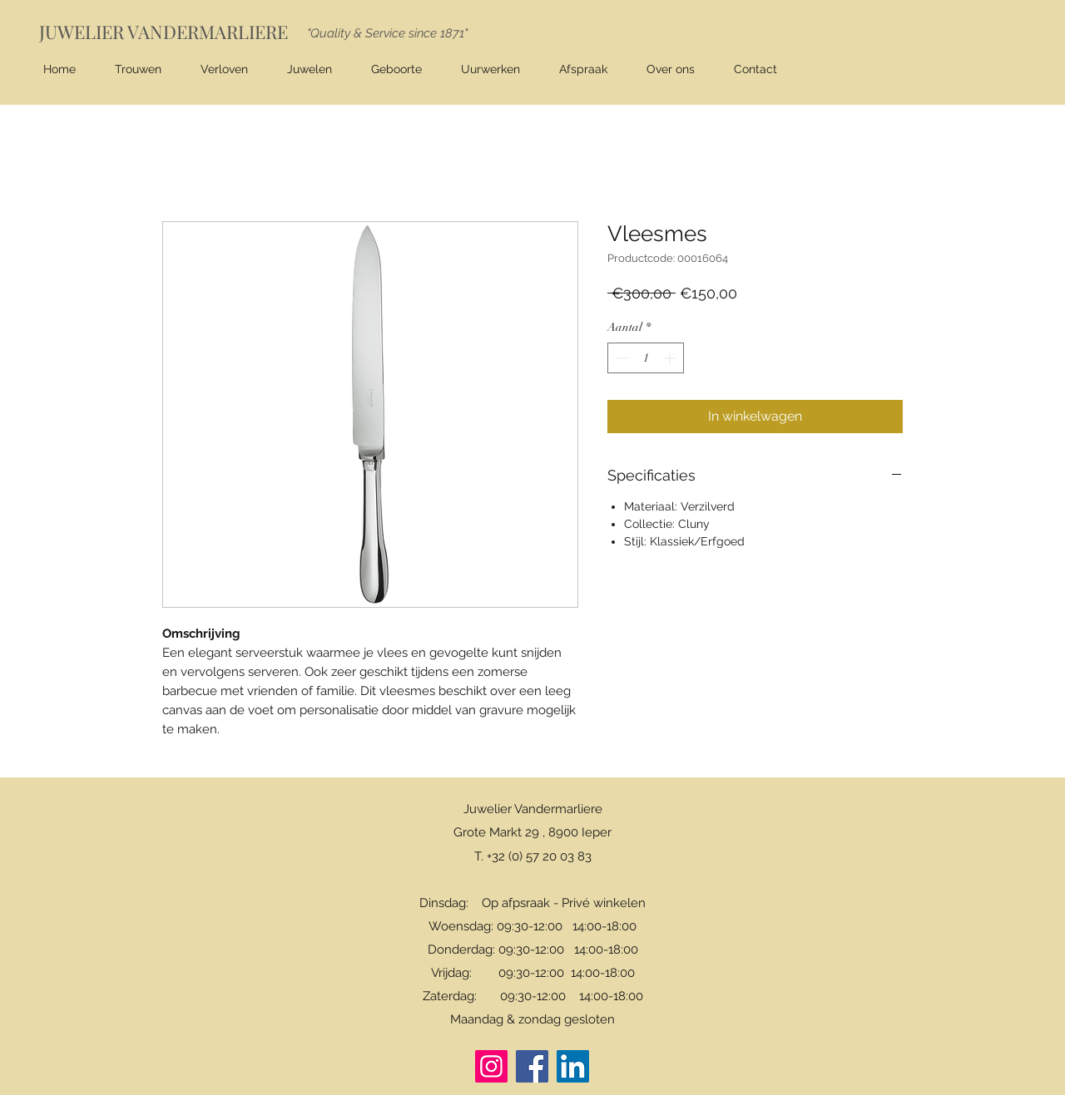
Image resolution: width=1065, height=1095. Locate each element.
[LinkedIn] (573, 1066)
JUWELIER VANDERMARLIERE (163, 31)
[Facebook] (532, 1066)
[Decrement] (620, 357)
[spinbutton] (646, 357)
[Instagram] (491, 1066)
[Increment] (671, 357)
